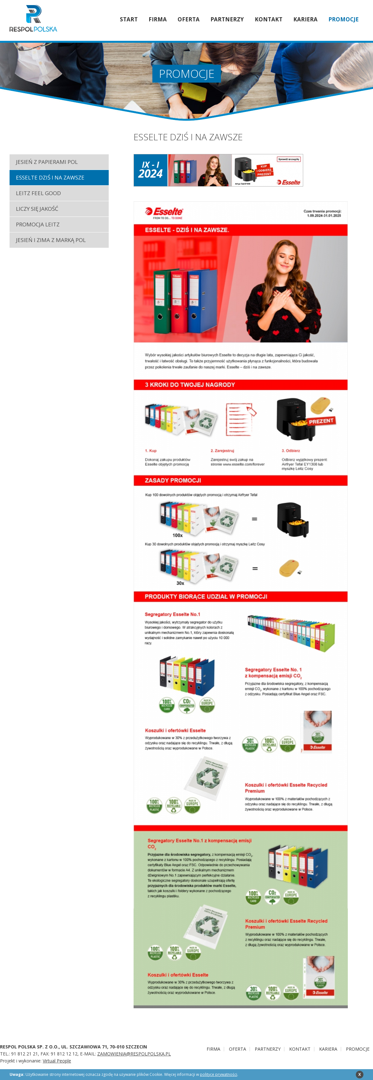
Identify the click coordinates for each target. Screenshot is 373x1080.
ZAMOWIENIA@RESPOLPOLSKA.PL (134, 1054)
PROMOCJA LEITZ (38, 224)
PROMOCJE (343, 19)
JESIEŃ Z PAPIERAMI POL (47, 161)
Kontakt (268, 19)
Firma (158, 19)
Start (129, 19)
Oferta (189, 19)
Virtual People (57, 1061)
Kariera (305, 19)
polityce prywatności (218, 1074)
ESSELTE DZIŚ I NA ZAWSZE (50, 177)
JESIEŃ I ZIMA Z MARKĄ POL (51, 240)
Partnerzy (227, 19)
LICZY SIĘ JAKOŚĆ (37, 208)
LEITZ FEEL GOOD (38, 193)
